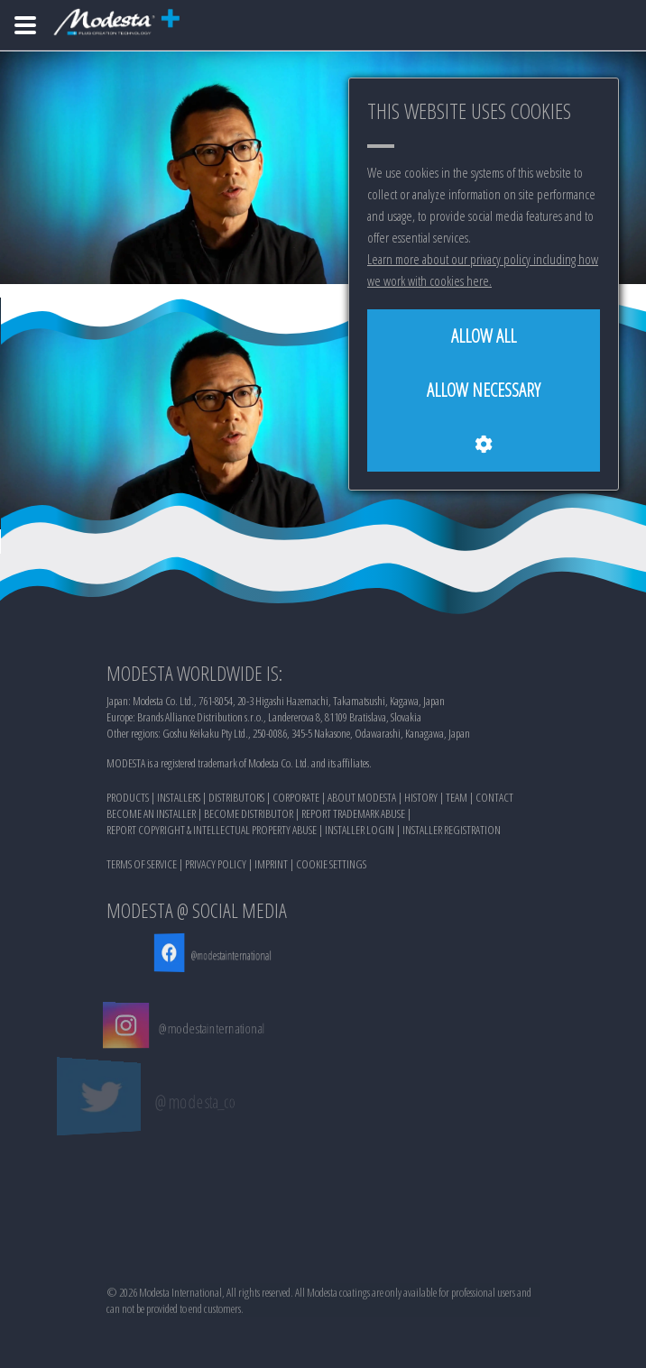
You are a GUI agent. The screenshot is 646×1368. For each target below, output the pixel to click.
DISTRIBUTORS (236, 799)
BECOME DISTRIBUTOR (248, 815)
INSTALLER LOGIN (359, 831)
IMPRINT (271, 866)
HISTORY (421, 799)
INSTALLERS (178, 799)
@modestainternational (208, 954)
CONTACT (494, 799)
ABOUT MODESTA (362, 799)
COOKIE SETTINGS (331, 866)
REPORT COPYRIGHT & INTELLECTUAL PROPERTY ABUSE (211, 831)
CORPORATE (295, 799)
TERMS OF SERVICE (141, 866)
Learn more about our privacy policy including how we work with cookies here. (482, 269)
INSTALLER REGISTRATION (451, 831)
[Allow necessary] (483, 390)
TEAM (456, 799)
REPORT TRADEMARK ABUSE (353, 815)
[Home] (25, 25)
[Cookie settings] (483, 445)
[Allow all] (483, 336)
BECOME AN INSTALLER (151, 815)
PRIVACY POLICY (215, 866)
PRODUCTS (127, 799)
